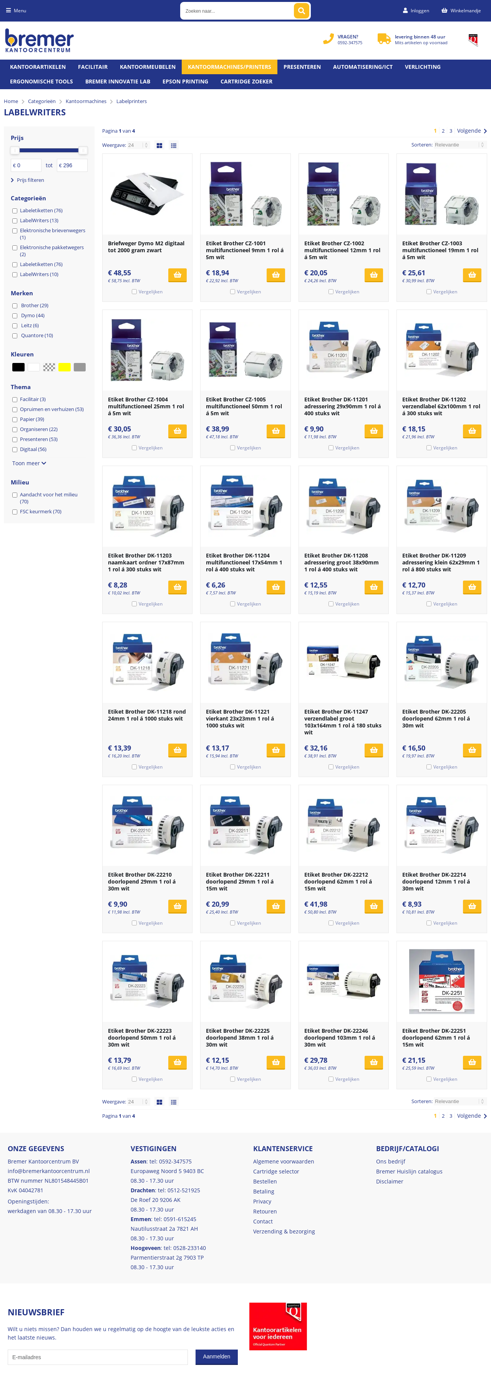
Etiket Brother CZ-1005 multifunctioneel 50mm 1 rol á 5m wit (244, 406)
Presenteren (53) (39, 439)
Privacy (262, 1201)
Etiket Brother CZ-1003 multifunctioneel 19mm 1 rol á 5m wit (440, 250)
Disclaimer (389, 1181)
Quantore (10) (37, 335)
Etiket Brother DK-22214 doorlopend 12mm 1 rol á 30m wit (436, 881)
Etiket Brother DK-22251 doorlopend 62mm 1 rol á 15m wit (436, 1037)
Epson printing (185, 81)
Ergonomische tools (41, 81)
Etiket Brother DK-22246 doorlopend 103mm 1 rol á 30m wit (339, 1037)
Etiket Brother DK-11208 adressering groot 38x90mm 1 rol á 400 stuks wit (341, 562)
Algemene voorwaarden (283, 1161)
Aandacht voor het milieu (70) (49, 498)
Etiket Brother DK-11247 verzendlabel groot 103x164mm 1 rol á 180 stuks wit (343, 722)
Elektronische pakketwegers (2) (52, 251)
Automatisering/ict (363, 66)
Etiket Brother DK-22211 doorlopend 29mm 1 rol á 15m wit (240, 881)
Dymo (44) (33, 315)
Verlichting (423, 66)
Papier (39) (32, 419)
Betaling (263, 1191)
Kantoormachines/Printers (229, 66)
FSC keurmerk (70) (40, 511)
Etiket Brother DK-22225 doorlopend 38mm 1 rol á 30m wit (240, 1037)
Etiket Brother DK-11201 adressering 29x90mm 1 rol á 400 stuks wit (342, 406)
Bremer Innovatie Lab (117, 81)
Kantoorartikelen (38, 66)
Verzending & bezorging (284, 1231)
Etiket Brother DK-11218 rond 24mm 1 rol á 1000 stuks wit (147, 715)
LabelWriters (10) (39, 274)
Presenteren (302, 66)
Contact (263, 1221)
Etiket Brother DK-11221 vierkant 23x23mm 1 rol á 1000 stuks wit (240, 718)
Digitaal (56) (33, 449)
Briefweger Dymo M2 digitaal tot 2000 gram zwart (146, 247)
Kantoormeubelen (148, 66)
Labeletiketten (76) (41, 210)
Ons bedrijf (390, 1161)
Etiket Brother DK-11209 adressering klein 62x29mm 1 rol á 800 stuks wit (441, 562)
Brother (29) (34, 305)
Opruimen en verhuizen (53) (52, 409)
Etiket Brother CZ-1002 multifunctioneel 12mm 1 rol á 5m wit (342, 250)
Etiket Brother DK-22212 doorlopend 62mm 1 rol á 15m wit (338, 881)
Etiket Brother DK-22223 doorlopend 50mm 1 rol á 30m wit (142, 1037)
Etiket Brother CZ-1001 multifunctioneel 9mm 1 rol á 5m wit (245, 250)
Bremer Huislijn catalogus (409, 1171)
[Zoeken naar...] (301, 10)
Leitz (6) (30, 325)
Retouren (265, 1211)
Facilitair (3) (33, 399)
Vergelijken (151, 291)
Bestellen (265, 1181)
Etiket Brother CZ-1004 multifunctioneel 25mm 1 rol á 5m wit (146, 406)
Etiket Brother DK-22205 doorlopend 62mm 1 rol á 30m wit (436, 718)
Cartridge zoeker (246, 81)
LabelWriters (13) (39, 220)
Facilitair (93, 66)
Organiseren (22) (39, 429)
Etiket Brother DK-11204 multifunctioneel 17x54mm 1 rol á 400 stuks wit (244, 562)
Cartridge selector (276, 1171)
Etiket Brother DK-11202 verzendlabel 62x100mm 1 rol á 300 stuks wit (441, 406)
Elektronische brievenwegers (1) (52, 234)
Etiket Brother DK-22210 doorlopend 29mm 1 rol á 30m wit (142, 881)
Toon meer (29, 463)
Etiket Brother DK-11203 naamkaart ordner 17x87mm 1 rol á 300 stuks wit (146, 562)
